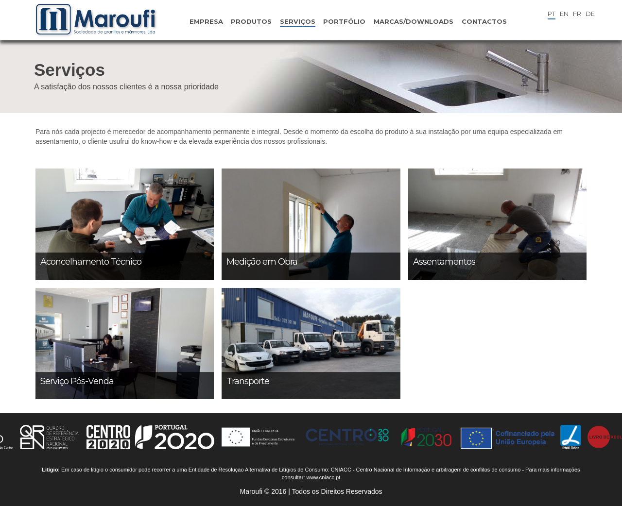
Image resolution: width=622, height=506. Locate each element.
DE (590, 13)
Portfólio (344, 21)
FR (577, 13)
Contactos (484, 21)
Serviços (297, 21)
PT (551, 13)
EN (564, 13)
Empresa (206, 21)
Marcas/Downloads (413, 21)
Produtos (251, 21)
